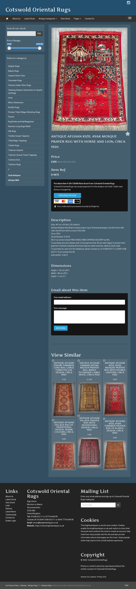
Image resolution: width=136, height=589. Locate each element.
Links (8, 505)
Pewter (11, 117)
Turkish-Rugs (13, 145)
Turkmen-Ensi (14, 160)
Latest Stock (29, 19)
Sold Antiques (14, 175)
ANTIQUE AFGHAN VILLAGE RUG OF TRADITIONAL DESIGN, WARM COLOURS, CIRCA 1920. (64, 428)
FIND (39, 33)
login (126, 585)
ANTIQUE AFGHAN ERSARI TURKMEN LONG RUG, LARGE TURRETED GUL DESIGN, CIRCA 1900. (64, 369)
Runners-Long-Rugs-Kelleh (19, 126)
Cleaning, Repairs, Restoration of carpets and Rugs (25, 91)
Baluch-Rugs (13, 71)
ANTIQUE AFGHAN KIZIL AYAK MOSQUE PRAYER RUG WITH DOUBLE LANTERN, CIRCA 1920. (115, 369)
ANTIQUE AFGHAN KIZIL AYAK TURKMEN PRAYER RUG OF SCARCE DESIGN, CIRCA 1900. (115, 427)
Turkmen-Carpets (15, 150)
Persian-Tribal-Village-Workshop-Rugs (24, 112)
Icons (10, 98)
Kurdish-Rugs (13, 107)
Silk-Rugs (12, 131)
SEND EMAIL (61, 328)
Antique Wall (13, 180)
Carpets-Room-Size (16, 76)
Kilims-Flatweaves (15, 102)
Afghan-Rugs (14, 66)
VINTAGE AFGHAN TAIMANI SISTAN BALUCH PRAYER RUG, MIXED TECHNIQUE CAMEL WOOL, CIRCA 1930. (89, 369)
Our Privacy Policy (12, 585)
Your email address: (63, 297)
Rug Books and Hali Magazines (21, 122)
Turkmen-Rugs (14, 164)
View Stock (65, 19)
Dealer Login (11, 521)
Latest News (11, 512)
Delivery (9, 509)
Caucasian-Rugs (15, 80)
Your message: (60, 308)
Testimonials (11, 515)
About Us (16, 19)
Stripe (93, 206)
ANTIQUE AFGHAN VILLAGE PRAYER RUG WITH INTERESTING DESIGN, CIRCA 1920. (89, 424)
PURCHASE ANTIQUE (67, 195)
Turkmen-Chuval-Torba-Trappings (22, 155)
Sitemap (23, 585)
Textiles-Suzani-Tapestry (18, 136)
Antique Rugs (33, 585)
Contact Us (89, 19)
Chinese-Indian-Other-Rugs (19, 85)
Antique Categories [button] (48, 19)
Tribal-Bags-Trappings (17, 141)
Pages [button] (77, 19)
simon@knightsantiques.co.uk (45, 523)
